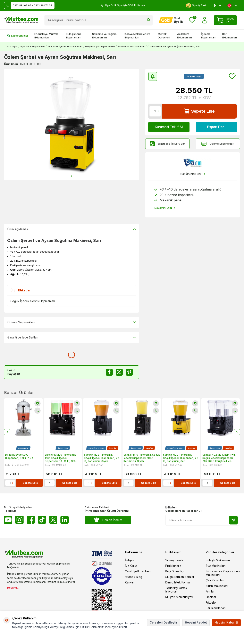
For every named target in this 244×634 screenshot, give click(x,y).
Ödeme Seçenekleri (217, 143)
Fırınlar (210, 591)
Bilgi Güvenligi (174, 571)
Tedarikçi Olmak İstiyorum (176, 589)
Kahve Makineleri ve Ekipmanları (137, 35)
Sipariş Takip (197, 5)
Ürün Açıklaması (71, 229)
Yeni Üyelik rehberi (138, 571)
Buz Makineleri (216, 565)
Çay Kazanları (215, 580)
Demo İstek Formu (177, 582)
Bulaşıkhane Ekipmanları (74, 35)
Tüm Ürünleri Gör (192, 174)
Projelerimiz (173, 565)
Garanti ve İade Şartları (71, 337)
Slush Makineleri (217, 586)
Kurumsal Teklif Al (169, 127)
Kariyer (130, 582)
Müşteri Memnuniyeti (179, 597)
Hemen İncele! (108, 520)
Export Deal (216, 127)
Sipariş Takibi (174, 560)
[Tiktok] (42, 520)
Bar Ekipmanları (229, 35)
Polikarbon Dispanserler (131, 46)
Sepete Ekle (199, 111)
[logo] (21, 20)
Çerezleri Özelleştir (163, 622)
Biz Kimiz (131, 565)
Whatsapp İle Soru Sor (167, 143)
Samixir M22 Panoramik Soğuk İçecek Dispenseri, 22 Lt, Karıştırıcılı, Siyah (101, 458)
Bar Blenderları (216, 608)
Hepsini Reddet (196, 622)
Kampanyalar (17, 35)
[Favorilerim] (192, 20)
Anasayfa (12, 46)
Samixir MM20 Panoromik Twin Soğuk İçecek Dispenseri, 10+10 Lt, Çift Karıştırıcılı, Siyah (60, 458)
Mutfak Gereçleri (164, 35)
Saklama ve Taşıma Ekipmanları (104, 35)
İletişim (129, 560)
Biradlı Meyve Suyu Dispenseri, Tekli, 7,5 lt (19, 456)
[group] (71, 124)
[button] (71, 176)
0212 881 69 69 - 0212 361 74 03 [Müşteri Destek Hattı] (28, 5)
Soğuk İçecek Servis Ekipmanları (32, 301)
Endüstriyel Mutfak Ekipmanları (46, 35)
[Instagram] (19, 520)
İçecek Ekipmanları (208, 35)
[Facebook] (31, 520)
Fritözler (211, 602)
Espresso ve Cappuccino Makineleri (223, 572)
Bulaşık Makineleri (218, 560)
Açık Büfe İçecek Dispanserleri (65, 46)
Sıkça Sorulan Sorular (179, 577)
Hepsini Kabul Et (226, 622)
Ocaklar (211, 597)
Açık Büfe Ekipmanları (184, 35)
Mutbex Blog (133, 577)
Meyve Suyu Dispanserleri (100, 46)
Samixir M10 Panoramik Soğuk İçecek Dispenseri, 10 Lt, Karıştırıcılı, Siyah (142, 458)
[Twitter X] (53, 520)
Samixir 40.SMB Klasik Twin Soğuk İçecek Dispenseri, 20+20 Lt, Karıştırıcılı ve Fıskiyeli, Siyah (219, 458)
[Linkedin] (64, 520)
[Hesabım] (171, 20)
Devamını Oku (165, 208)
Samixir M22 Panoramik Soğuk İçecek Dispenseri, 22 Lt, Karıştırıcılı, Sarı (180, 458)
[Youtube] (8, 520)
